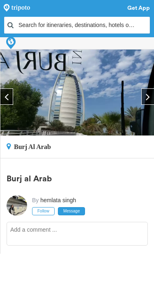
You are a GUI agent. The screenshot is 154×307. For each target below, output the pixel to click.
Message (71, 211)
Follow (43, 211)
